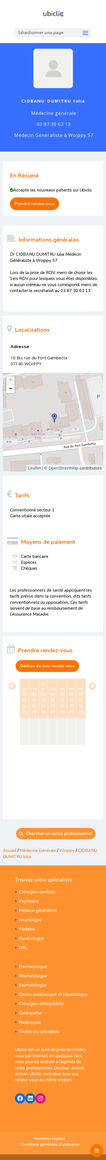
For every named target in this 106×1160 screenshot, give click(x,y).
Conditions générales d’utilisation (50, 1144)
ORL (23, 947)
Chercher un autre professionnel (55, 833)
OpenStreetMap (64, 468)
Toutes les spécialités (39, 1031)
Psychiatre (29, 901)
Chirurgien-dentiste (37, 892)
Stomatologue (33, 985)
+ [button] (10, 380)
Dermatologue (33, 966)
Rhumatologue (33, 976)
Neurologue (30, 920)
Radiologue (30, 1022)
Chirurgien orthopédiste (41, 1004)
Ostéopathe (30, 1013)
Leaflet (34, 468)
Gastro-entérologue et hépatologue (53, 994)
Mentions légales (49, 1138)
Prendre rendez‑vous (34, 203)
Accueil (9, 850)
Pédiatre (27, 929)
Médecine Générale (38, 850)
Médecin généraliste (38, 910)
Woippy (67, 850)
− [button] (10, 389)
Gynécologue (31, 938)
